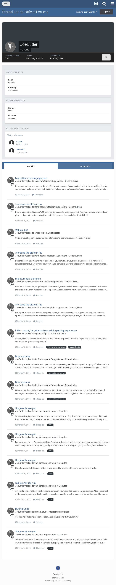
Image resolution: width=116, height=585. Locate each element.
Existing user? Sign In (86, 12)
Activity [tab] (31, 166)
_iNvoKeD (20, 149)
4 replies (38, 243)
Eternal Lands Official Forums (25, 12)
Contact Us (58, 574)
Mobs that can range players (31, 178)
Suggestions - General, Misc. (65, 181)
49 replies (38, 425)
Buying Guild (22, 508)
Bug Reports (54, 233)
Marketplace (63, 512)
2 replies (38, 522)
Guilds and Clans (58, 333)
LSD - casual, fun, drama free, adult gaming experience (46, 330)
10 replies (37, 195)
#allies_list (21, 229)
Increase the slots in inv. (28, 204)
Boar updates (22, 356)
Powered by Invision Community (58, 581)
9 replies (38, 221)
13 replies (38, 373)
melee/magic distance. (28, 278)
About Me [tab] (85, 166)
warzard (19, 141)
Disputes (63, 411)
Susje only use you (25, 408)
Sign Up (106, 12)
